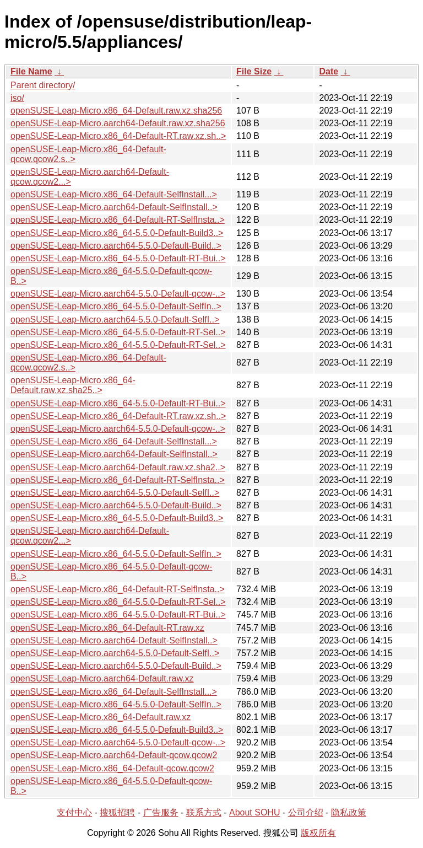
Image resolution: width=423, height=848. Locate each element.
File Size (254, 71)
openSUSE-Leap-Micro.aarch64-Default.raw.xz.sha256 (117, 123)
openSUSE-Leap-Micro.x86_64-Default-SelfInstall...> (113, 194)
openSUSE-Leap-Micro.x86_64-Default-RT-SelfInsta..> (117, 219)
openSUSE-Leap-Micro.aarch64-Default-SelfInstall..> (114, 207)
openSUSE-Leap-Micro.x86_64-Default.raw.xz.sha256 (116, 110)
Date (328, 71)
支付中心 (74, 812)
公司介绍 (305, 812)
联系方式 (203, 812)
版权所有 (318, 833)
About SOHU (254, 812)
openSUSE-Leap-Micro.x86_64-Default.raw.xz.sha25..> (72, 385)
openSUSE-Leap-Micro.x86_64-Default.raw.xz (100, 717)
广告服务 (160, 812)
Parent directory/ (42, 85)
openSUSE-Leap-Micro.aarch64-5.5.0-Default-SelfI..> (114, 319)
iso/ (17, 98)
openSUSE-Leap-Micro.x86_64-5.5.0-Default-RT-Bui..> (118, 258)
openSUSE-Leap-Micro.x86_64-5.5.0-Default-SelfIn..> (115, 306)
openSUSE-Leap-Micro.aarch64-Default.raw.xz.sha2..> (117, 467)
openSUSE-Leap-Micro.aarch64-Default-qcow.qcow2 (113, 755)
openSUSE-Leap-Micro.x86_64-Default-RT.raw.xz (107, 627)
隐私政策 (348, 812)
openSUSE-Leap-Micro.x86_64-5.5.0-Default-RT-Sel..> (118, 332)
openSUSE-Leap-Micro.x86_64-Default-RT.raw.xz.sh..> (118, 136)
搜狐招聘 (117, 812)
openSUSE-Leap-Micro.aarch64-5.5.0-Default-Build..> (115, 245)
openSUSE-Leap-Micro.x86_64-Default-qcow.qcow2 (112, 768)
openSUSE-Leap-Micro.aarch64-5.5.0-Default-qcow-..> (117, 293)
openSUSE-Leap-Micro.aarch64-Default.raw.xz (102, 678)
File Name (31, 71)
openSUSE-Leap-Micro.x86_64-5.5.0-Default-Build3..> (116, 233)
